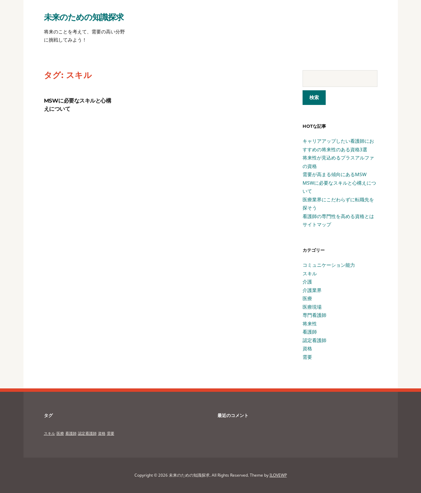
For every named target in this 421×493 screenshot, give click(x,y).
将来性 (310, 323)
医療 (307, 298)
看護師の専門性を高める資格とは (338, 216)
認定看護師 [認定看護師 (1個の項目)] (87, 433)
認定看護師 (314, 340)
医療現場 (312, 307)
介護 (307, 281)
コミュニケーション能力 (329, 265)
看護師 (310, 331)
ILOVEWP (278, 475)
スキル (310, 273)
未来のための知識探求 (84, 16)
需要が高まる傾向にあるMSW (335, 174)
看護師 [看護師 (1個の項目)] (71, 433)
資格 (307, 348)
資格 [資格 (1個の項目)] (102, 433)
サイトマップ (317, 224)
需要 (307, 357)
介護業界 (312, 290)
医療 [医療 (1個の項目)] (60, 433)
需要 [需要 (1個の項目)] (110, 433)
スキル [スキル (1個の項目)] (49, 433)
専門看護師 (314, 315)
